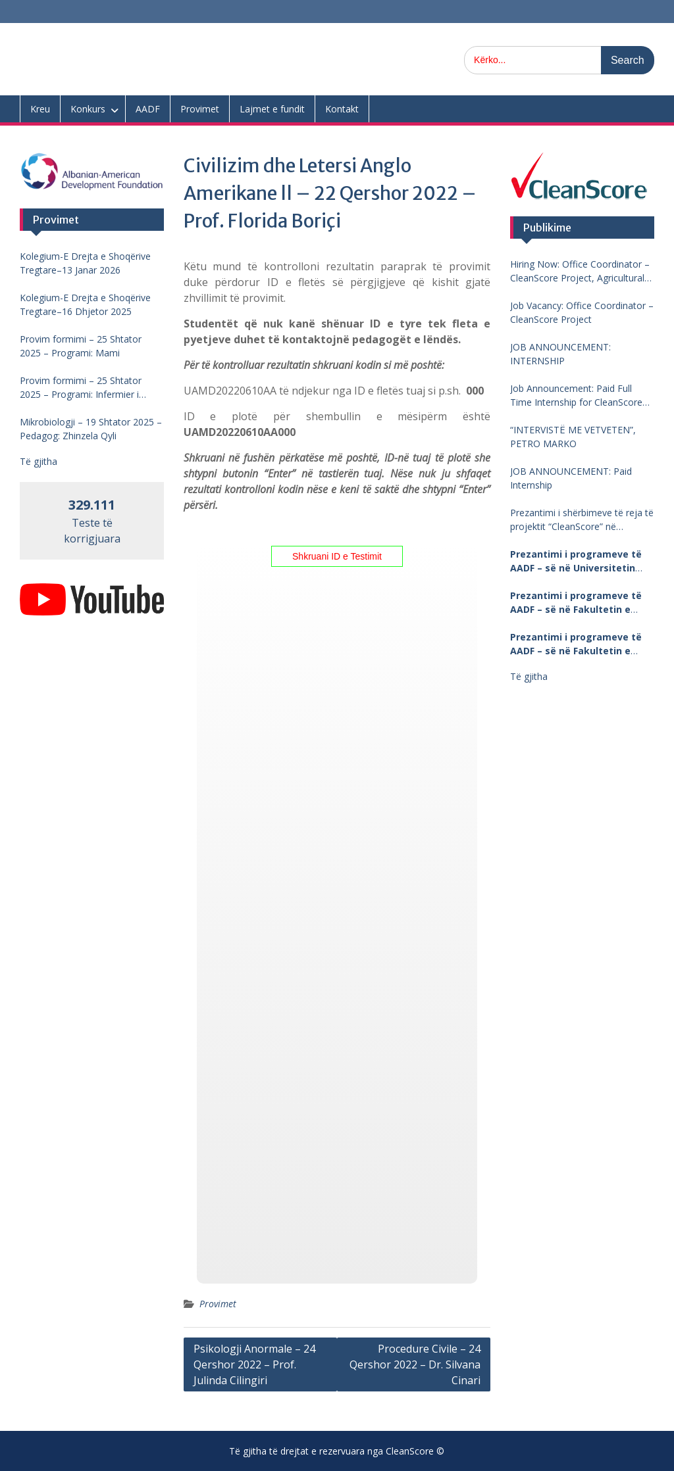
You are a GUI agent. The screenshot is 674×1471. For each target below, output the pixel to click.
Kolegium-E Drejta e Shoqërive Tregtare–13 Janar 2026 (85, 263)
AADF (148, 109)
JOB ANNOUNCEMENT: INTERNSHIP (560, 354)
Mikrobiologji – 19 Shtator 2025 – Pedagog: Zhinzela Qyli (91, 429)
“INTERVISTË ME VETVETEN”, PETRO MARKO (573, 436)
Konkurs (87, 109)
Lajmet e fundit (272, 109)
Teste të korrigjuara (92, 522)
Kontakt (342, 109)
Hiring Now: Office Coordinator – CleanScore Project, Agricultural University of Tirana (580, 271)
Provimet (199, 109)
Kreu (40, 109)
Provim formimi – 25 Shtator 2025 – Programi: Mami (81, 346)
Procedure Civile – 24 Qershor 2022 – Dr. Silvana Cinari (415, 1364)
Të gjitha (529, 676)
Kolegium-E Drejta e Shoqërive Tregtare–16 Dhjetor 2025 (85, 304)
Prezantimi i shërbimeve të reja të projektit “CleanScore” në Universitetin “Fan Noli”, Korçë (582, 519)
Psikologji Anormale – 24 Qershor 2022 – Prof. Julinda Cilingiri (254, 1364)
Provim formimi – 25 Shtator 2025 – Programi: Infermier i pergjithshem (81, 387)
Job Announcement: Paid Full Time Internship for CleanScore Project (576, 395)
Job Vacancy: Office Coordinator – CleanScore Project (582, 312)
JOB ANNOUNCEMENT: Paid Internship (571, 478)
